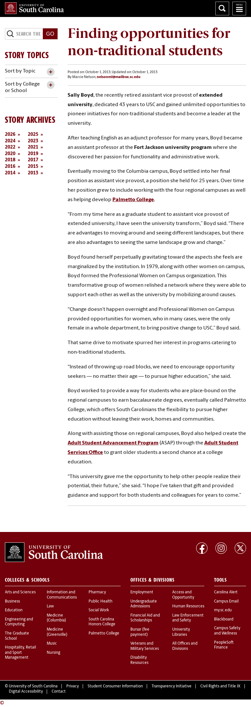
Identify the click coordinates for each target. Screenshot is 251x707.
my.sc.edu (223, 610)
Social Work (99, 610)
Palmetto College (104, 633)
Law (50, 606)
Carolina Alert (226, 592)
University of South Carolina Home (34, 8)
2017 (33, 160)
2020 (10, 154)
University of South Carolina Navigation (239, 8)
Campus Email (226, 601)
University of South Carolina (33, 686)
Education (14, 610)
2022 (10, 147)
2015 (33, 166)
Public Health (100, 601)
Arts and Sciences (20, 592)
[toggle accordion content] (50, 72)
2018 (10, 160)
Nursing (53, 653)
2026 (10, 134)
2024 (10, 141)
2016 (10, 166)
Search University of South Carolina (222, 8)
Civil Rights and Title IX (220, 686)
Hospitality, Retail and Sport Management (20, 653)
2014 (10, 173)
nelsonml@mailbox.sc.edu (119, 77)
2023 (33, 141)
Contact (59, 692)
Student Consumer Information (115, 686)
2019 (33, 154)
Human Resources (188, 606)
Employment (141, 592)
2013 (33, 173)
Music (52, 644)
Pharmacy (97, 592)
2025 (33, 134)
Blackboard (223, 619)
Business (12, 601)
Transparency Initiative (172, 686)
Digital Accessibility (26, 692)
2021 (33, 147)
